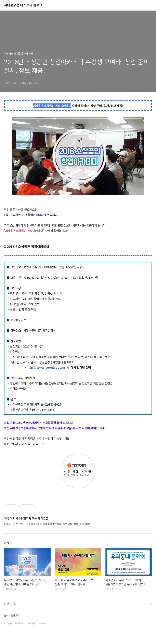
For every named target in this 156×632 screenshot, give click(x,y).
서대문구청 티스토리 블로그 (23, 5)
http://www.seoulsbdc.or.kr (47, 367)
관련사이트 (10, 603)
